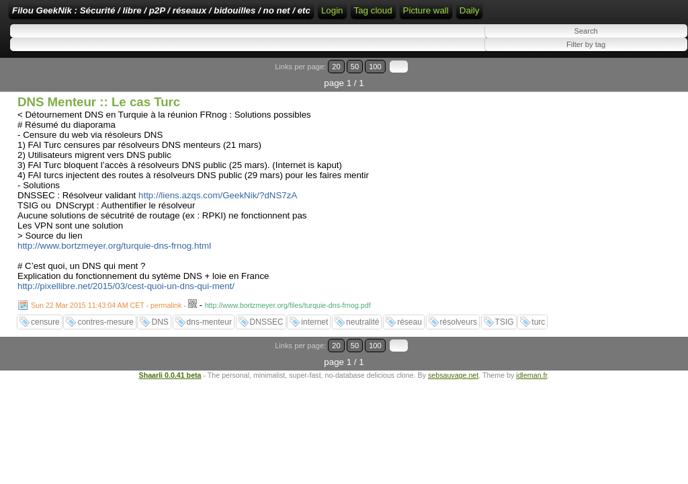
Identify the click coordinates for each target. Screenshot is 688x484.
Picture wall (35, 61)
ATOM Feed (552, 15)
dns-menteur (209, 349)
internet (314, 349)
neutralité (362, 349)
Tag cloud (606, 35)
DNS (159, 349)
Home (417, 15)
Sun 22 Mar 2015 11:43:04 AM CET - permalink (106, 332)
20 (619, 110)
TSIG (504, 349)
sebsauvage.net (453, 385)
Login (450, 15)
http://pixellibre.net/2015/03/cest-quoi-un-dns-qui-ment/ (125, 313)
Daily (79, 61)
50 (632, 110)
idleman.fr (531, 385)
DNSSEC (267, 349)
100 (646, 110)
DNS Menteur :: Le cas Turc (98, 129)
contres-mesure (105, 349)
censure (45, 349)
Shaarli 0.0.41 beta (170, 385)
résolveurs (458, 349)
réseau (409, 349)
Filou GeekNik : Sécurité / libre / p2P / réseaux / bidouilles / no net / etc (245, 15)
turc (538, 349)
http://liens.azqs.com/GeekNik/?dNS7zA (217, 222)
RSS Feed (493, 15)
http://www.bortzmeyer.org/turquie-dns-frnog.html (114, 273)
